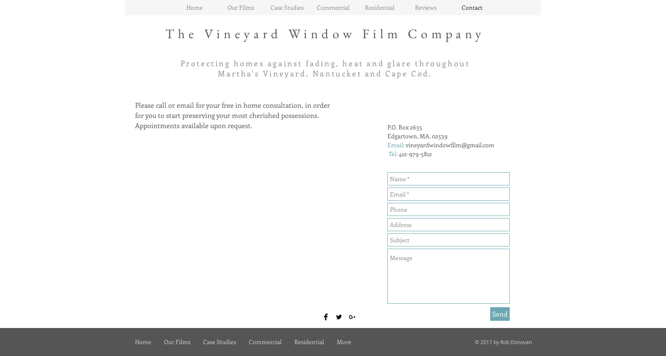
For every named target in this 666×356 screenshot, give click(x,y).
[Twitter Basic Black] (339, 317)
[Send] (500, 314)
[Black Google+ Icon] (352, 317)
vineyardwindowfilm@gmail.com (450, 145)
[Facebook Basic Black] (325, 317)
